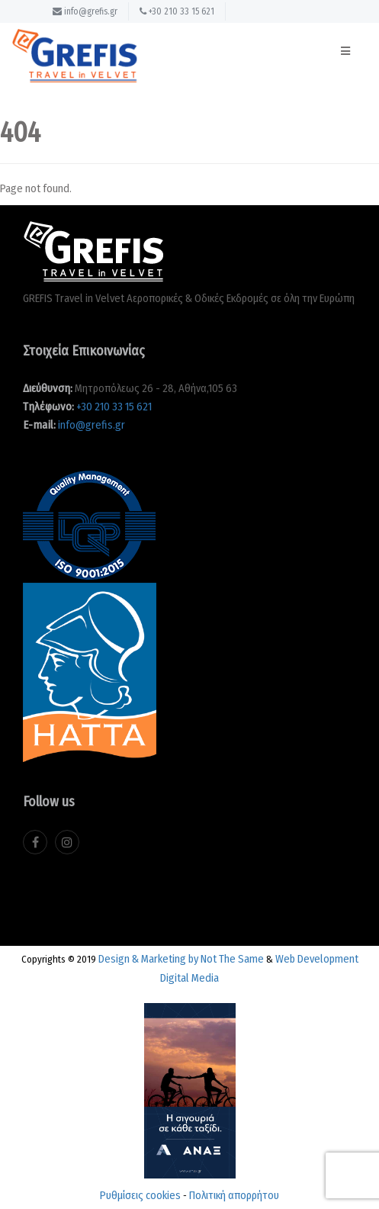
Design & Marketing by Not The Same (181, 959)
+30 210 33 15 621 (177, 11)
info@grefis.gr (85, 11)
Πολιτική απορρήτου (234, 1195)
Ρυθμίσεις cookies (140, 1195)
